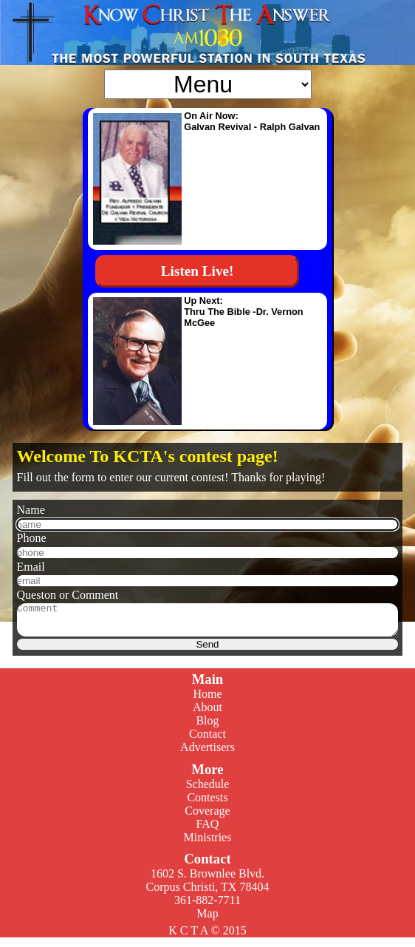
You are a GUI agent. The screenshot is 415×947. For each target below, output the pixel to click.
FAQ (207, 830)
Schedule (208, 790)
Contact (207, 740)
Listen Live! (197, 271)
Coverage (207, 817)
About (207, 713)
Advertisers (207, 753)
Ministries (208, 844)
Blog (207, 727)
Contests (207, 804)
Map (207, 920)
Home (207, 700)
